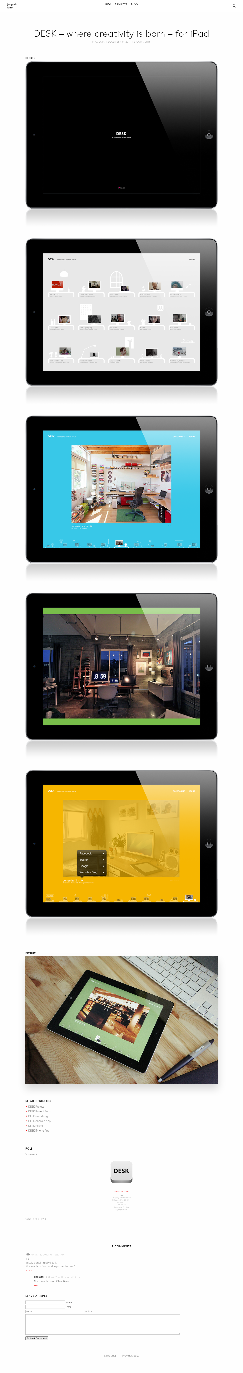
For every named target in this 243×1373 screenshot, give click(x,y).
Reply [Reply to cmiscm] (36, 1285)
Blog (134, 4)
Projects (121, 4)
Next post (110, 1355)
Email (68, 1307)
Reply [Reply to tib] (29, 1270)
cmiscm (39, 1276)
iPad (43, 1219)
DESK (36, 1219)
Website (89, 1311)
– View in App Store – (121, 1191)
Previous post (130, 1355)
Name (69, 1302)
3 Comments (142, 41)
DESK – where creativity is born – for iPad (121, 33)
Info (108, 4)
